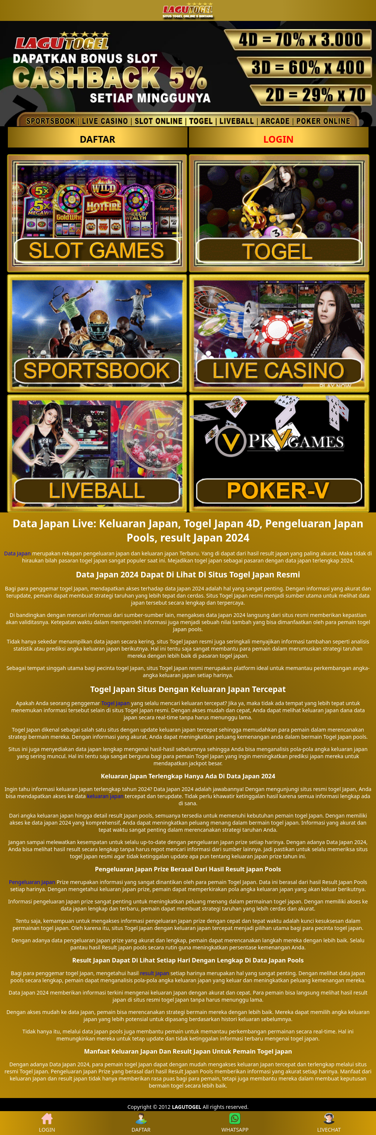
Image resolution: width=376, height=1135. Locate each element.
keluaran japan (105, 796)
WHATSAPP (235, 1123)
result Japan (154, 973)
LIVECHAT (329, 1123)
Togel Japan (116, 703)
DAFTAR (97, 139)
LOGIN (278, 139)
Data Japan (17, 553)
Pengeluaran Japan (32, 882)
